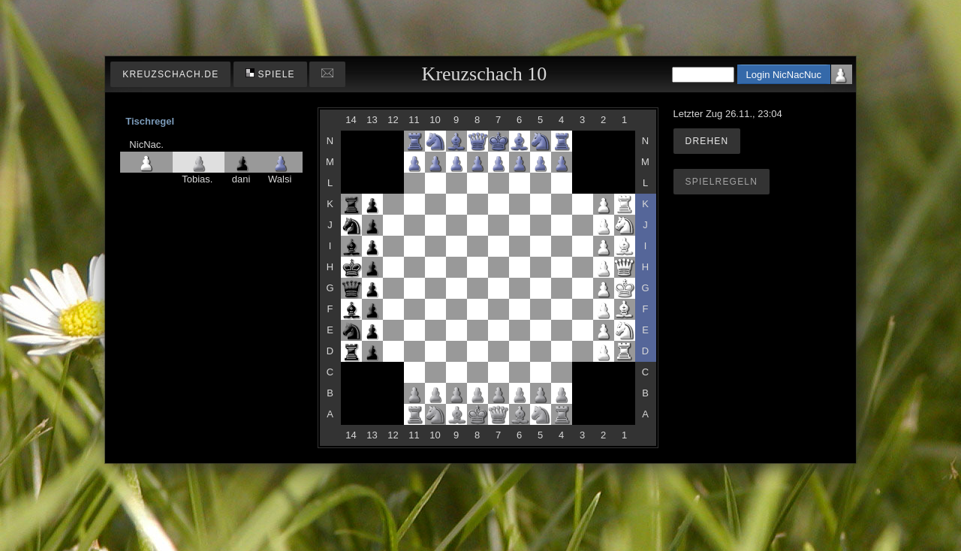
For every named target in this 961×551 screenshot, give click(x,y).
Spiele (270, 74)
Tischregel (149, 121)
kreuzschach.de (170, 74)
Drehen (707, 141)
